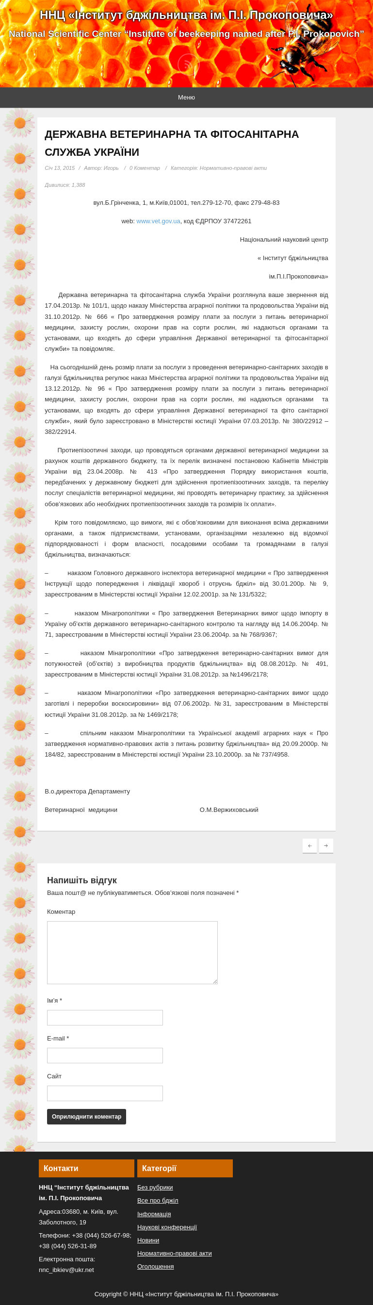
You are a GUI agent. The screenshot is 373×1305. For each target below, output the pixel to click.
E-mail (58, 1038)
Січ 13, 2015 (60, 168)
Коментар (61, 911)
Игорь (111, 168)
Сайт (54, 1076)
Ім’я (54, 1000)
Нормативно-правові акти (233, 168)
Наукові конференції (167, 1227)
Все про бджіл (157, 1200)
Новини (148, 1240)
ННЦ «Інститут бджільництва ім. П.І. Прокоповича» (186, 14)
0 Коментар (145, 168)
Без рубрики (155, 1187)
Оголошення (155, 1266)
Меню (186, 97)
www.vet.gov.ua (158, 221)
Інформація (154, 1214)
